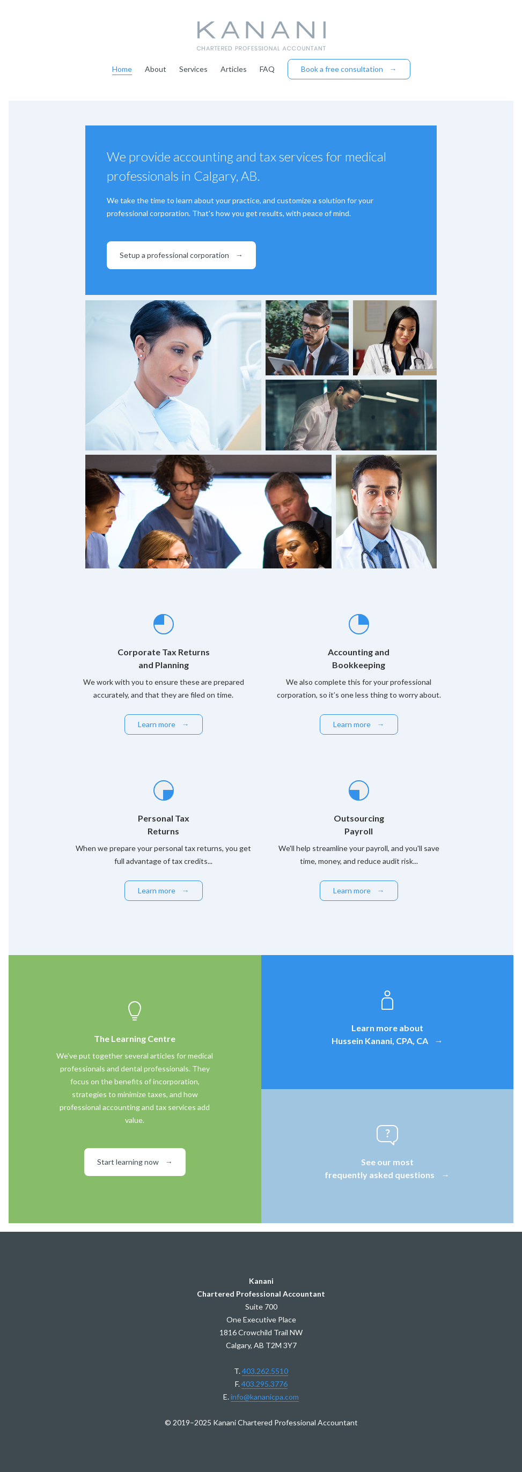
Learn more (163, 724)
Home (122, 68)
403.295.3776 (264, 1383)
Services (193, 68)
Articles (233, 68)
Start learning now (135, 1161)
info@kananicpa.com (265, 1396)
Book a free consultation (349, 68)
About (155, 68)
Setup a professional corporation (181, 255)
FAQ (267, 68)
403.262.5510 (265, 1370)
